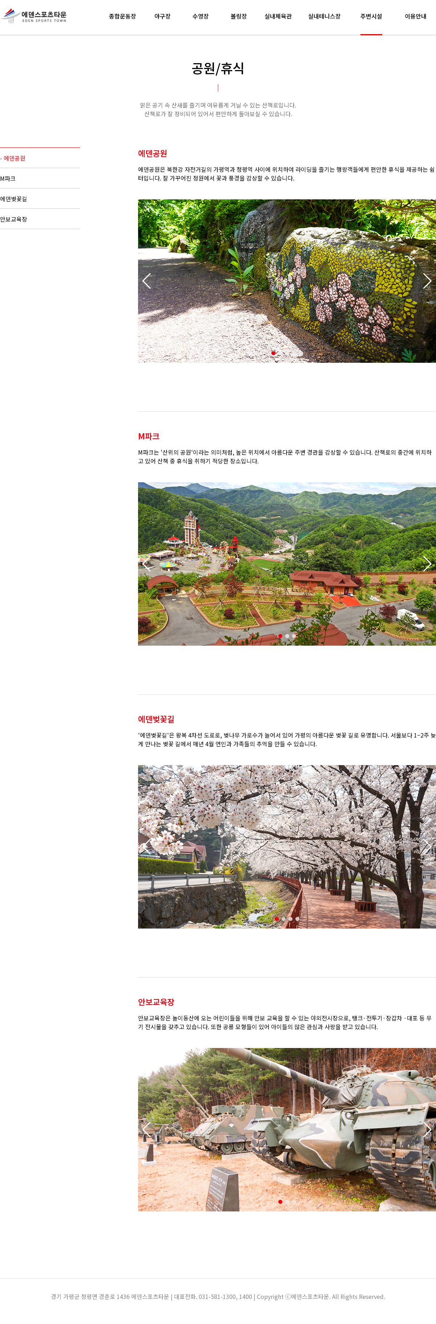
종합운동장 (122, 16)
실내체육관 (278, 16)
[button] (427, 281)
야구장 (162, 16)
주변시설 (371, 16)
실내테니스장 (324, 16)
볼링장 (239, 16)
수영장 (201, 16)
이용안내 (416, 16)
